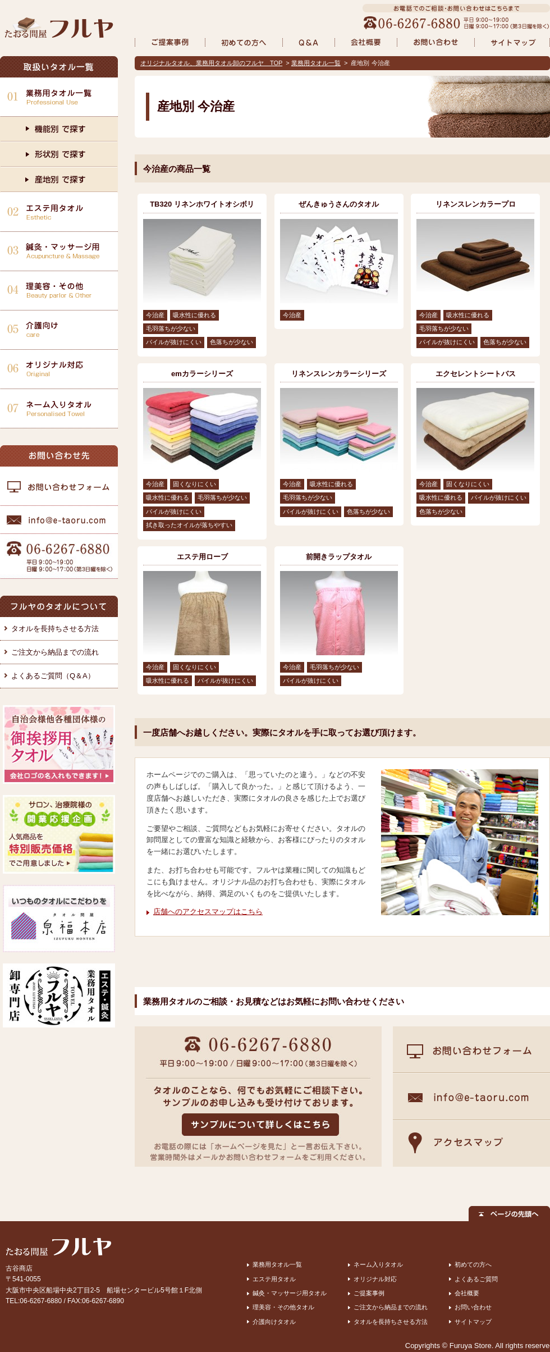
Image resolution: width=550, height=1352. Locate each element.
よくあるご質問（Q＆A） (53, 676)
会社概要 (467, 1293)
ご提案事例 (369, 1293)
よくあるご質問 (476, 1279)
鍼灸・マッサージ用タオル (290, 1293)
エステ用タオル (274, 1279)
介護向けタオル (274, 1321)
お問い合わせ (473, 1307)
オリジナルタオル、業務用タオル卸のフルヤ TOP (211, 63)
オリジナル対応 (375, 1279)
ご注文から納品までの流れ (55, 652)
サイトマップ (473, 1321)
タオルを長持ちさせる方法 (55, 628)
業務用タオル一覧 (316, 63)
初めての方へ (473, 1264)
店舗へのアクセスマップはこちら (208, 911)
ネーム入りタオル (378, 1264)
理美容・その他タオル (283, 1307)
